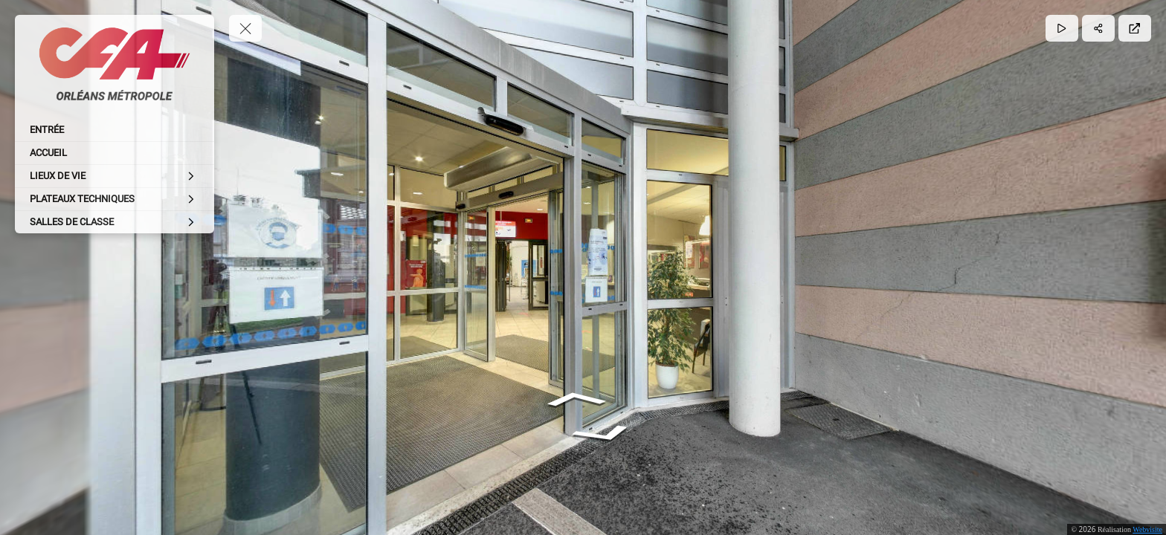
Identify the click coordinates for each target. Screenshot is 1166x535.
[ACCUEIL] (114, 153)
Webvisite (1147, 529)
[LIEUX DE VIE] (114, 176)
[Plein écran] (1134, 28)
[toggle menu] (245, 28)
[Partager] (1098, 28)
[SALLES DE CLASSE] (114, 222)
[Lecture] (1062, 28)
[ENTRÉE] (114, 130)
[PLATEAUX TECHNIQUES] (114, 199)
